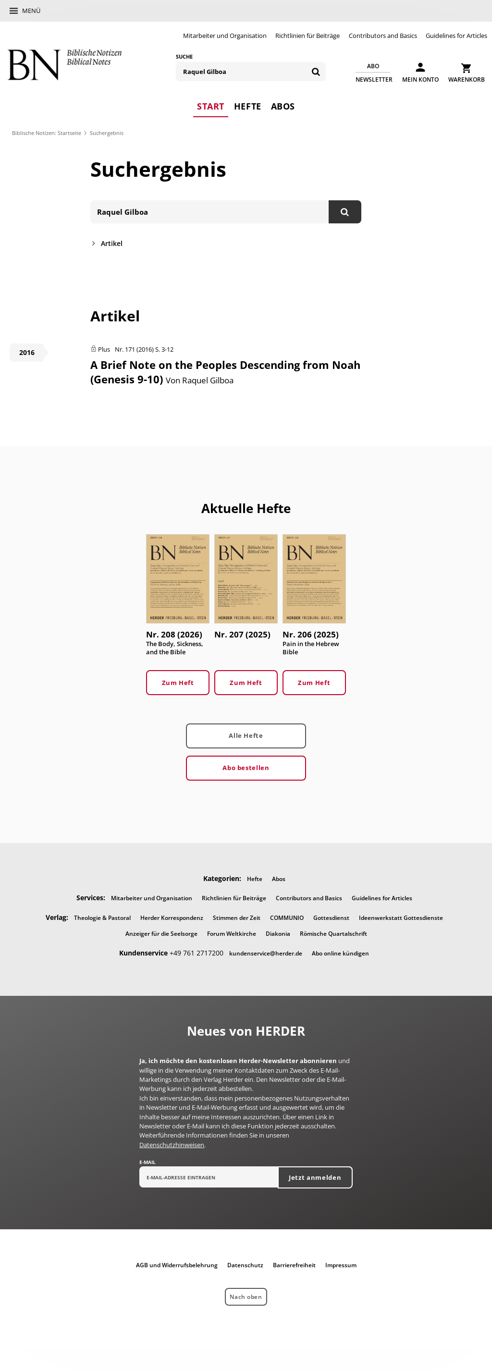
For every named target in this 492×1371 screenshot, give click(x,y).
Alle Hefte (246, 735)
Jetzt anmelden (315, 1177)
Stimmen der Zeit (236, 917)
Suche (184, 56)
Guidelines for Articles (456, 35)
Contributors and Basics (383, 35)
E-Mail (147, 1162)
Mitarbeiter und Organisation (225, 35)
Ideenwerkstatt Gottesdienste (401, 917)
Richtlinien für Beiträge (307, 35)
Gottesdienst (331, 917)
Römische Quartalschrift (333, 933)
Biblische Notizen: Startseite (46, 132)
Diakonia (278, 933)
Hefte (247, 106)
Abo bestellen (245, 767)
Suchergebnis (106, 132)
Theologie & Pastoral (102, 917)
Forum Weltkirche (231, 933)
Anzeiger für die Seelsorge (161, 933)
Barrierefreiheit (294, 1265)
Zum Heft (178, 682)
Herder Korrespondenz (171, 917)
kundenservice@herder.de (265, 953)
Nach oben (246, 1296)
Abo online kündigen (340, 953)
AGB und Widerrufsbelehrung (177, 1265)
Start (210, 106)
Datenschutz (245, 1265)
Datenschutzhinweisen (171, 1144)
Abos (283, 106)
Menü (31, 10)
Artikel (112, 243)
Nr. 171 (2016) (134, 349)
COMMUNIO (287, 917)
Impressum (341, 1265)
